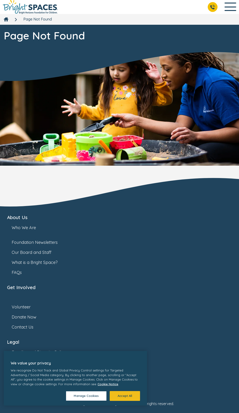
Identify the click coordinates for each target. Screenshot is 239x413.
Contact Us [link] (27, 327)
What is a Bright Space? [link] (39, 262)
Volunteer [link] (26, 307)
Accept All (125, 396)
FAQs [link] (21, 272)
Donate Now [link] (29, 317)
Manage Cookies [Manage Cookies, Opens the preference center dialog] (86, 396)
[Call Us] (213, 7)
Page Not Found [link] (37, 19)
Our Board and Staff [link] (36, 252)
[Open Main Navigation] (230, 7)
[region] (75, 378)
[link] (30, 7)
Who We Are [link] (28, 227)
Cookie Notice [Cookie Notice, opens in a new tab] (108, 384)
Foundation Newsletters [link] (39, 242)
